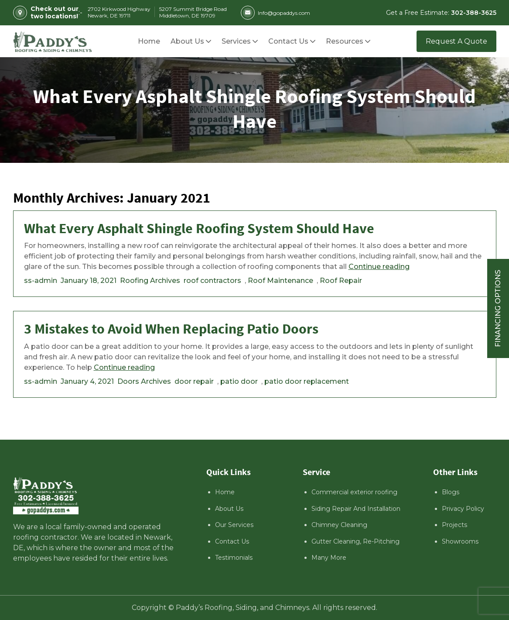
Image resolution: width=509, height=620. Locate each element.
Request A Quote (456, 41)
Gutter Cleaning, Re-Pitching (355, 541)
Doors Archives (144, 381)
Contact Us (232, 541)
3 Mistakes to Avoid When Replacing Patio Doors (171, 329)
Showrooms (460, 541)
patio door (239, 381)
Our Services (234, 525)
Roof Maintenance (280, 280)
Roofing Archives (150, 280)
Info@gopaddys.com (275, 13)
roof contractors (212, 280)
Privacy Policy (463, 509)
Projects (454, 525)
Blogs (450, 492)
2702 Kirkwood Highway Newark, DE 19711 (119, 12)
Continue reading (379, 266)
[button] (344, 41)
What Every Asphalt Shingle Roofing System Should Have (199, 229)
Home (225, 492)
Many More (328, 557)
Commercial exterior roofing (354, 492)
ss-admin (40, 280)
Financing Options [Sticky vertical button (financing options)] (498, 308)
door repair (194, 381)
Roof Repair (341, 280)
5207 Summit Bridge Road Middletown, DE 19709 (193, 12)
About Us (229, 509)
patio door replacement (306, 381)
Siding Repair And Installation (355, 509)
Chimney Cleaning (339, 525)
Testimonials (234, 557)
